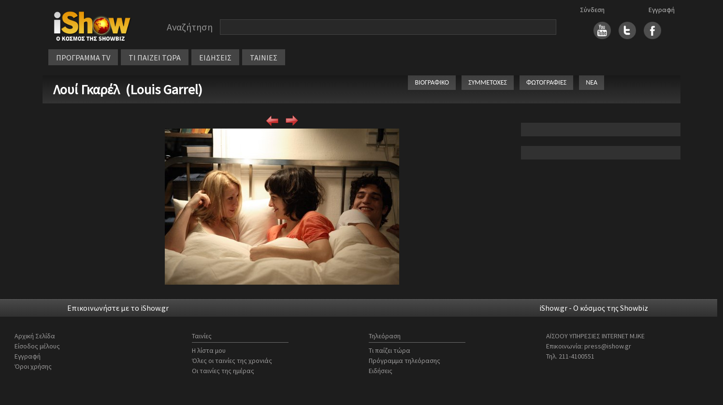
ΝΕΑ (591, 82)
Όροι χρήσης (33, 366)
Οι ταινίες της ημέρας (223, 370)
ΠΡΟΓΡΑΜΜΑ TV (83, 57)
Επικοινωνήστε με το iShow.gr (118, 308)
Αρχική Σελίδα (34, 336)
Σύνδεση (592, 9)
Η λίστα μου (209, 350)
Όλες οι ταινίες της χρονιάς (232, 360)
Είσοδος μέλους (37, 346)
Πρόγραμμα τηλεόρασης (404, 360)
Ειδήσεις (380, 370)
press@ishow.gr (607, 346)
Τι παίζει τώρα (389, 350)
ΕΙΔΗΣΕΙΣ (215, 57)
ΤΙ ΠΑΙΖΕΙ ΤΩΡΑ (155, 57)
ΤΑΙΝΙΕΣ (263, 57)
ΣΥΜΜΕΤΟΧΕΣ (487, 82)
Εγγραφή (662, 9)
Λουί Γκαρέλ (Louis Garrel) (127, 89)
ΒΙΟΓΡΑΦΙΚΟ (432, 82)
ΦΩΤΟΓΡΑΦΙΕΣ (546, 82)
